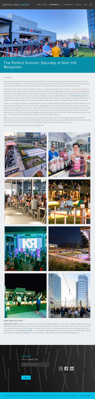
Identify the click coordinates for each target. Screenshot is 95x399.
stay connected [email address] (29, 359)
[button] (55, 4)
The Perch (49, 330)
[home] (17, 5)
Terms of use (47, 395)
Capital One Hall (26, 330)
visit (86, 5)
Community (68, 5)
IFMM (88, 395)
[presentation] (35, 371)
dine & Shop (42, 5)
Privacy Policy (36, 395)
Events (78, 5)
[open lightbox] (26, 154)
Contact (75, 395)
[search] (90, 4)
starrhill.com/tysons (78, 96)
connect (67, 395)
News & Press (58, 395)
